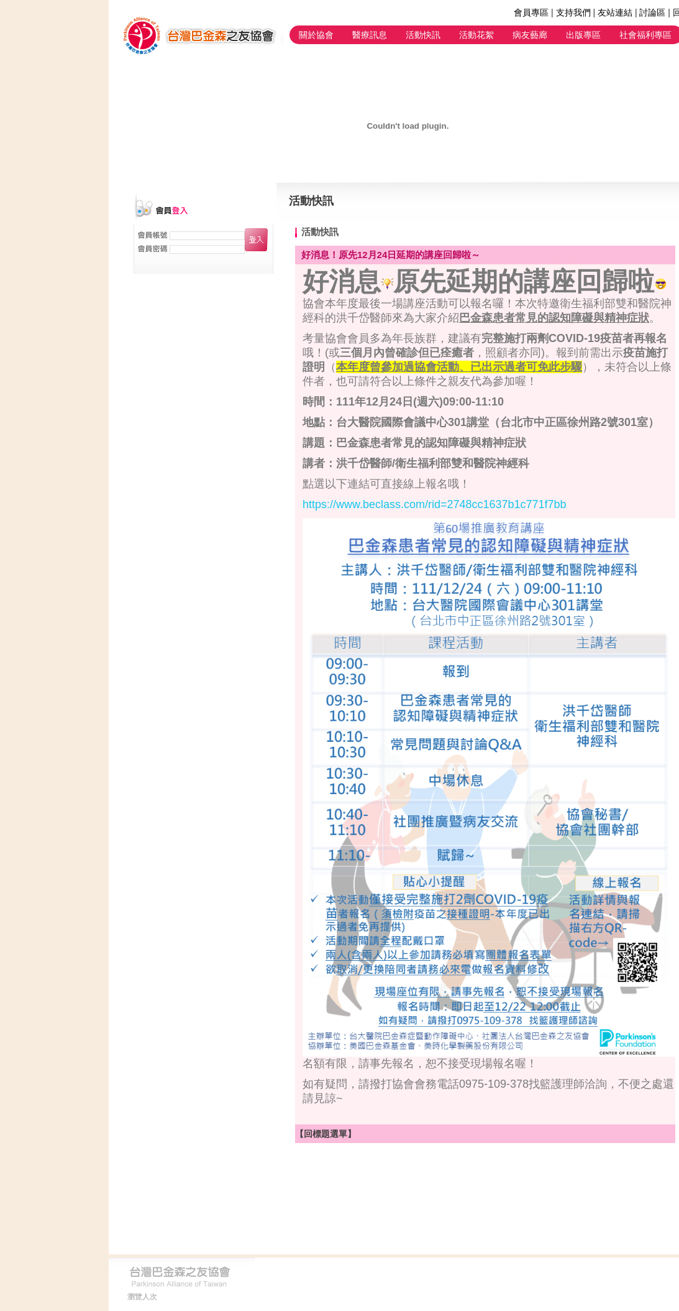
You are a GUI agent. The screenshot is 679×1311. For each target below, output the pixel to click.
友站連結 (615, 12)
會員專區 (531, 12)
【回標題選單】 (325, 1134)
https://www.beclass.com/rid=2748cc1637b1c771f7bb (435, 504)
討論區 (652, 12)
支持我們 (573, 12)
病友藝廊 (530, 35)
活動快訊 (423, 35)
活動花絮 (476, 35)
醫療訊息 (369, 35)
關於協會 (316, 35)
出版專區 (583, 35)
